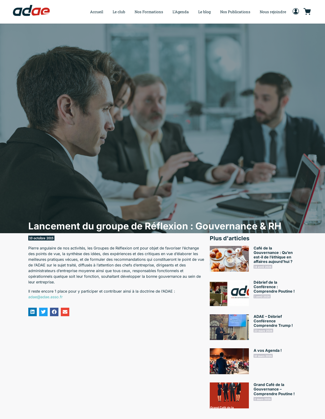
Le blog (204, 11)
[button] (32, 312)
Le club (119, 11)
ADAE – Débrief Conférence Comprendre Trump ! (273, 321)
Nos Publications (235, 11)
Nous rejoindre (273, 11)
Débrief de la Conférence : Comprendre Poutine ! (274, 287)
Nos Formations (149, 11)
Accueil (96, 11)
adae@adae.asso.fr (45, 297)
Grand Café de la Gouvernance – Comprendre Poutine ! (274, 389)
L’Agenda (181, 11)
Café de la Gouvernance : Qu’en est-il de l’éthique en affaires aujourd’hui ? (273, 255)
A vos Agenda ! (268, 350)
